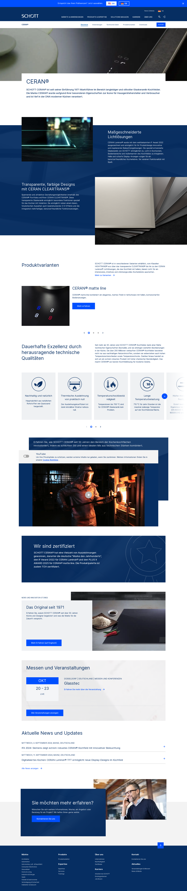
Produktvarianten (129, 25)
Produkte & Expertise (97, 17)
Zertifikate (98, 864)
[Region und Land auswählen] (161, 11)
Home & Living (27, 872)
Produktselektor (64, 859)
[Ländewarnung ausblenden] (183, 3)
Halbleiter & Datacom (29, 885)
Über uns (148, 17)
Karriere (136, 17)
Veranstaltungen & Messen (141, 869)
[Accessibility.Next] (103, 332)
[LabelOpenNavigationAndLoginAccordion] (164, 16)
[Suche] (159, 16)
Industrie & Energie (28, 874)
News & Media (149, 11)
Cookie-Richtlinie (50, 460)
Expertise (61, 869)
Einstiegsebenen (101, 876)
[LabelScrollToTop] (161, 845)
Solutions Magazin (120, 17)
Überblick (84, 25)
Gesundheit (26, 869)
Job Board (98, 879)
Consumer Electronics (29, 867)
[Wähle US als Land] (111, 3)
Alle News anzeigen (32, 768)
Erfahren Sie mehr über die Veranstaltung (84, 689)
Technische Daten (113, 25)
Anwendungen (97, 25)
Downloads (143, 25)
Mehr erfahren (83, 306)
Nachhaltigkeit (100, 862)
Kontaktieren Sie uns (46, 819)
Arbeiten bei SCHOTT (102, 874)
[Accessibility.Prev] (86, 426)
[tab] (89, 333)
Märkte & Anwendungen (72, 17)
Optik (23, 877)
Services (61, 871)
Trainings (61, 874)
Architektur (25, 859)
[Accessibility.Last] (84, 332)
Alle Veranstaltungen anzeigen (44, 713)
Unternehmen (99, 859)
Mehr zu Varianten (105, 275)
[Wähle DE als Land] (124, 3)
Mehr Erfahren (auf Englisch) (44, 643)
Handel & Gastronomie (29, 879)
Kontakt (161, 24)
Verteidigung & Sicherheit (30, 882)
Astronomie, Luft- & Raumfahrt (32, 864)
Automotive (26, 862)
